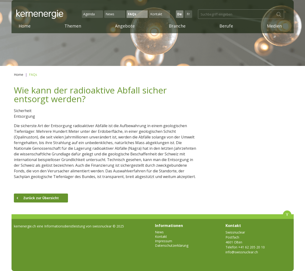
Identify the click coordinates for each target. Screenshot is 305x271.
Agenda (89, 14)
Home (25, 26)
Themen (72, 26)
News (110, 14)
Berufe (226, 26)
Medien (274, 26)
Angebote (125, 26)
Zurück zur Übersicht (41, 198)
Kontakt (156, 14)
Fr (188, 14)
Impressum (163, 241)
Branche (177, 26)
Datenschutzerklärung (171, 245)
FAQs (132, 14)
